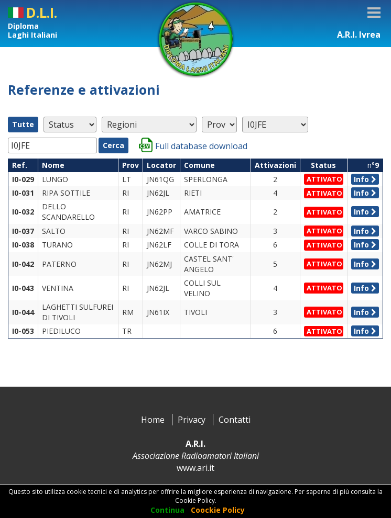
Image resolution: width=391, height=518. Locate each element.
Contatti (235, 419)
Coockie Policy (218, 510)
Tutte (23, 124)
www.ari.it (195, 468)
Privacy (191, 419)
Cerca (113, 145)
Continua (167, 510)
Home (153, 419)
